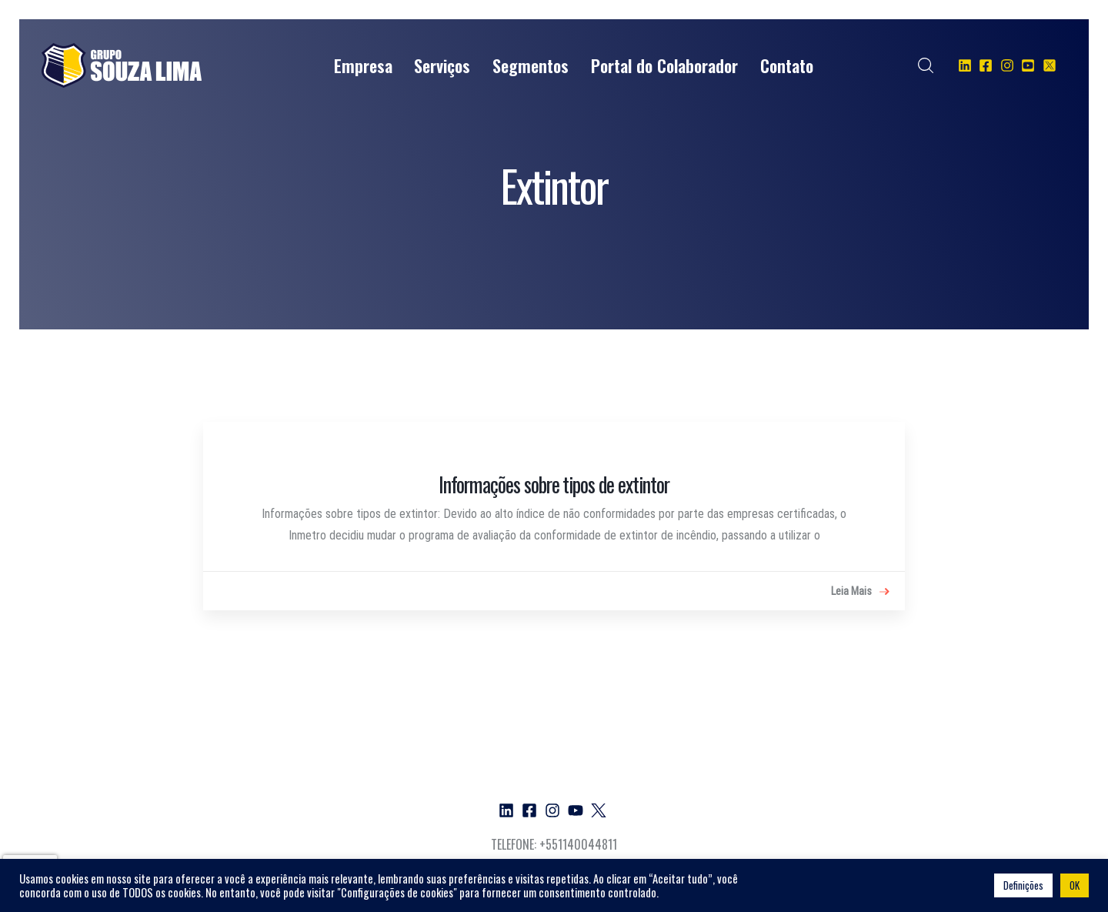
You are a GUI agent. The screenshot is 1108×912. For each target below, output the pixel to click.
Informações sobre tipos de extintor (554, 484)
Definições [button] (1023, 885)
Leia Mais (860, 591)
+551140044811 (578, 844)
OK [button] (1075, 885)
